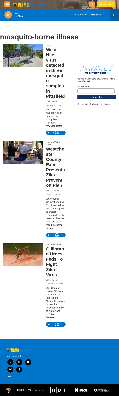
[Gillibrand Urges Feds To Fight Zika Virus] (23, 254)
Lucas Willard (52, 280)
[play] (8, 15)
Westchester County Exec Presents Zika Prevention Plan (55, 167)
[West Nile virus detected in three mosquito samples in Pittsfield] (23, 55)
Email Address (85, 86)
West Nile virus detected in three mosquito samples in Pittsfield (55, 73)
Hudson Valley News (53, 143)
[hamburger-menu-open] (7, 4)
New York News (53, 244)
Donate (107, 4)
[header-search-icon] (92, 4)
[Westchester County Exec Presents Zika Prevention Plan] (23, 152)
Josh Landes (52, 101)
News (48, 45)
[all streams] (114, 15)
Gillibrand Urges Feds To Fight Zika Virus (55, 261)
